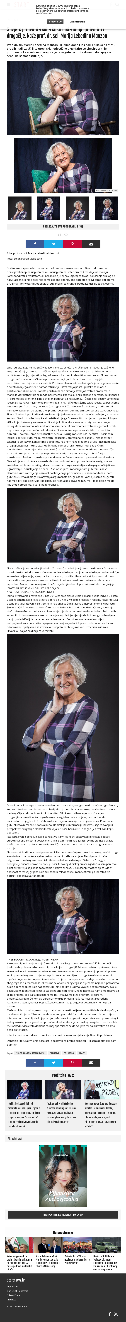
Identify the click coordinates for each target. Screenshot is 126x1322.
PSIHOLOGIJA (54, 1053)
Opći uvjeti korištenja (17, 1290)
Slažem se (55, 21)
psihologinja (69, 1053)
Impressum (12, 1286)
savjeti (82, 1053)
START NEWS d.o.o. (17, 1306)
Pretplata (11, 1299)
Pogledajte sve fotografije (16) (63, 226)
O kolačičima (13, 1295)
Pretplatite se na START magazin (63, 1215)
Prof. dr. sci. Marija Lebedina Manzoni (30, 1053)
